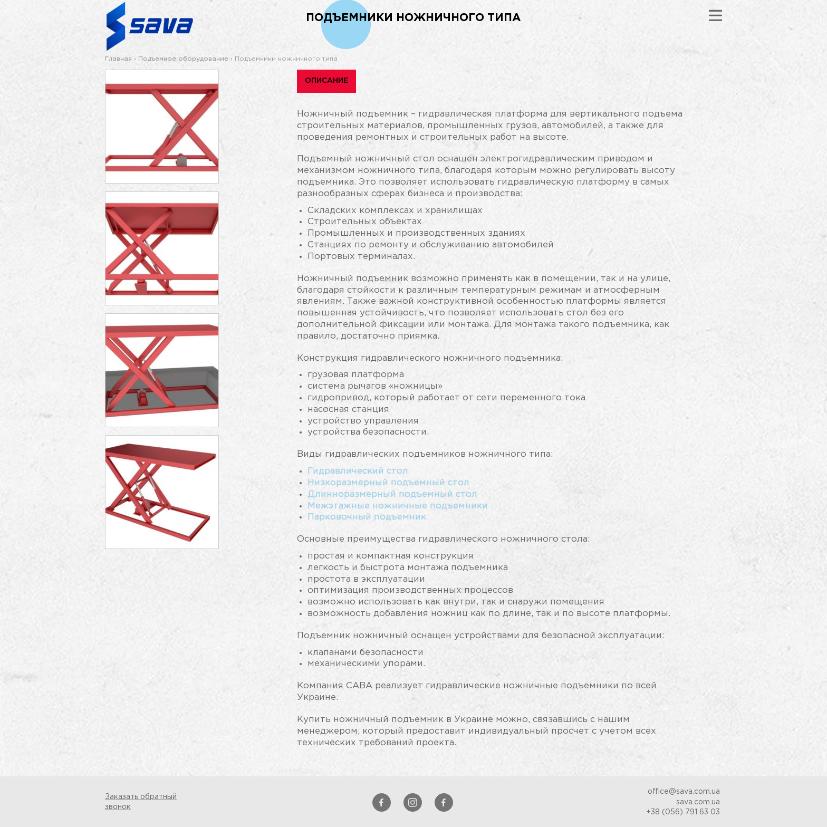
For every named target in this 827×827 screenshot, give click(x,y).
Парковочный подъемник (366, 517)
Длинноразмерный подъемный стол (392, 494)
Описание (326, 81)
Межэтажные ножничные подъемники (397, 506)
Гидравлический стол (357, 471)
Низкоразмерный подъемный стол (388, 483)
